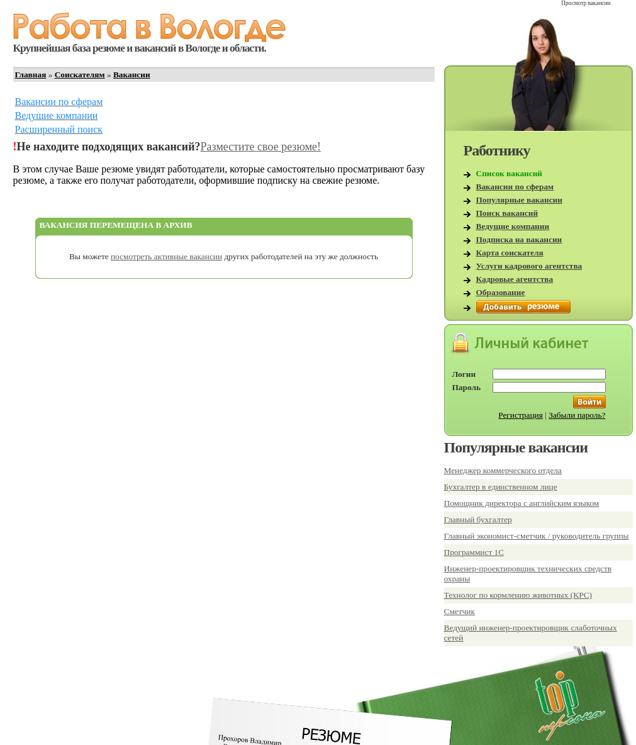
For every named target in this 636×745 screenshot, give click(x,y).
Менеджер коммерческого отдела (503, 470)
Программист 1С (474, 552)
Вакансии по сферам (515, 186)
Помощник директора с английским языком (522, 503)
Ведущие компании (513, 226)
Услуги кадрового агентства (529, 266)
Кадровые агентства (515, 279)
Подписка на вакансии (519, 239)
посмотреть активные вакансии (166, 256)
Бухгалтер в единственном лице (500, 486)
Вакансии (131, 74)
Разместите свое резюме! (261, 146)
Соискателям (80, 74)
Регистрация (520, 415)
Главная (31, 74)
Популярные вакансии (519, 199)
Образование (500, 292)
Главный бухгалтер (478, 519)
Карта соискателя (510, 252)
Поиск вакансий (507, 213)
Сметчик (459, 611)
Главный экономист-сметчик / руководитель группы (536, 536)
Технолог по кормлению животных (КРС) (518, 595)
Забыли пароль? (577, 415)
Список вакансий (509, 173)
